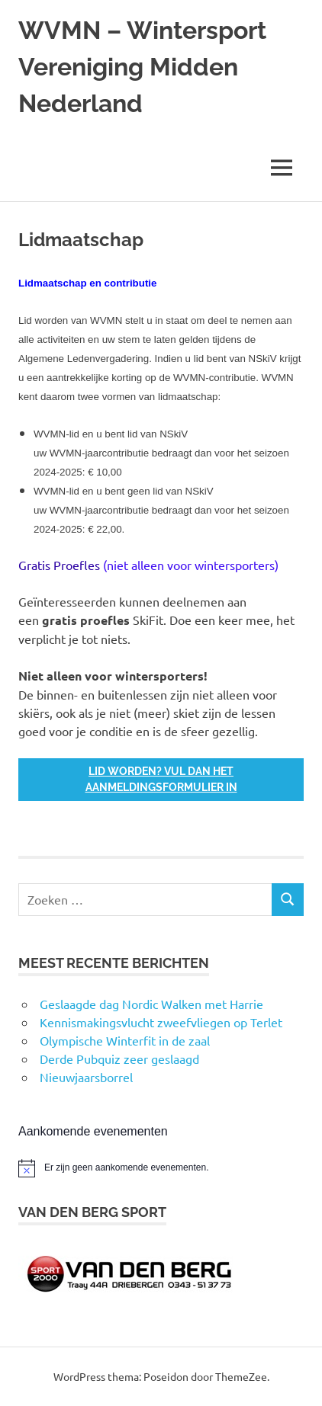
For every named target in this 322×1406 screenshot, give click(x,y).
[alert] (161, 1168)
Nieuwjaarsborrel (86, 1076)
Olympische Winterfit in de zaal (125, 1040)
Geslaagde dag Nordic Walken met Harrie (151, 1003)
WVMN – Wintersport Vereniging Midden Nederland (142, 66)
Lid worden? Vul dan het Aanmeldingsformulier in (161, 779)
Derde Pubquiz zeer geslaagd (119, 1058)
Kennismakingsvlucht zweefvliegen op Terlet (161, 1022)
